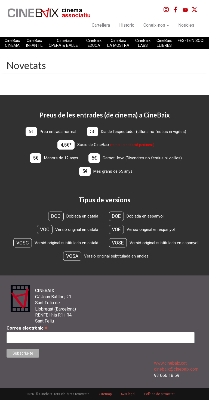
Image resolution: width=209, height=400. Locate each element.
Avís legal (128, 394)
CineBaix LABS (142, 43)
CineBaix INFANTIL (34, 43)
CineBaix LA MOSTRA (118, 43)
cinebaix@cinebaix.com (176, 369)
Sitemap (105, 394)
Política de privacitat (159, 394)
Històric (126, 25)
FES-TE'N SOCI (191, 40)
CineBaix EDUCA (94, 43)
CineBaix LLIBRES (164, 43)
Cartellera (101, 25)
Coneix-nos (156, 25)
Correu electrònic (27, 328)
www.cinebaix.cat (170, 363)
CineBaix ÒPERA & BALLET (64, 43)
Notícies (186, 25)
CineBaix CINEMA (12, 43)
